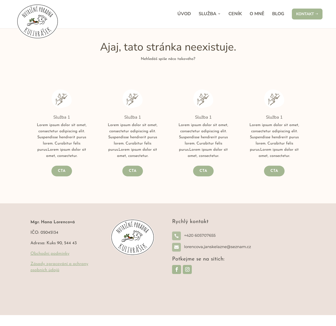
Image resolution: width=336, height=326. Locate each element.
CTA (62, 182)
